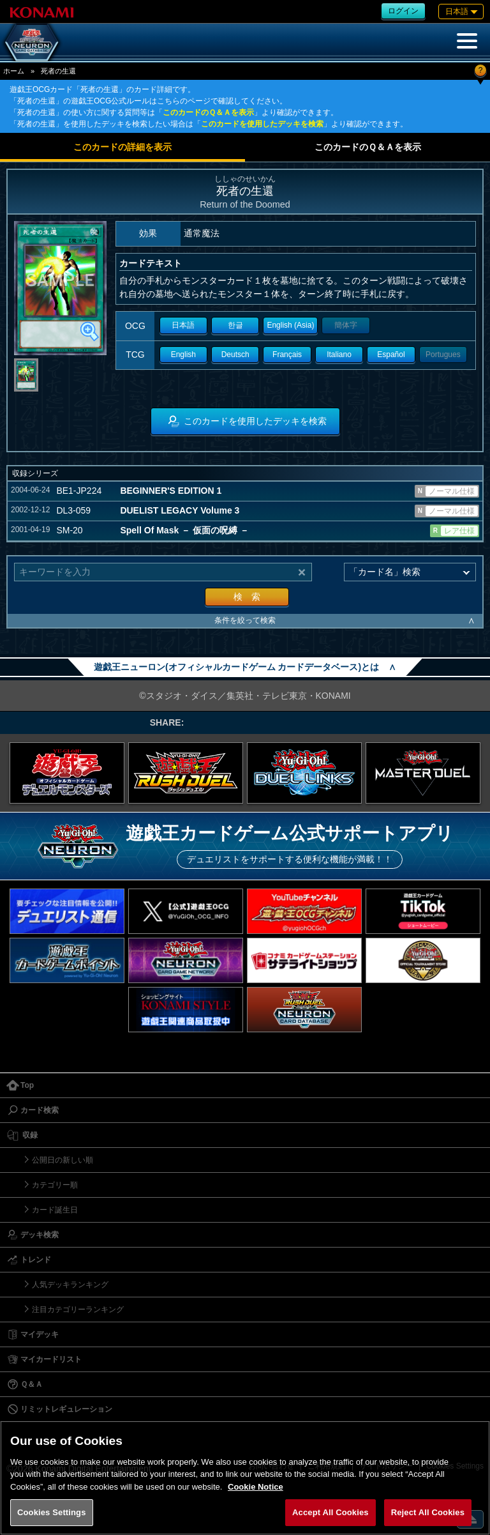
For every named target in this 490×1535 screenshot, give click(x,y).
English (183, 354)
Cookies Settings (51, 1512)
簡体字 (345, 325)
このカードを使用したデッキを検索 (262, 123)
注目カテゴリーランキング (78, 1309)
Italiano (339, 354)
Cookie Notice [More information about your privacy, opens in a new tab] (255, 1487)
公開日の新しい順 (62, 1160)
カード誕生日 (55, 1209)
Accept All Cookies (330, 1512)
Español (391, 354)
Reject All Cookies (427, 1512)
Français (287, 354)
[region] (245, 1478)
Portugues (443, 354)
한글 (235, 325)
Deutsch (235, 354)
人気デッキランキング (70, 1284)
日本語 (183, 325)
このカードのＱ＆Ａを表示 (208, 112)
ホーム (13, 71)
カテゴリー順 (55, 1184)
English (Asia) (290, 325)
